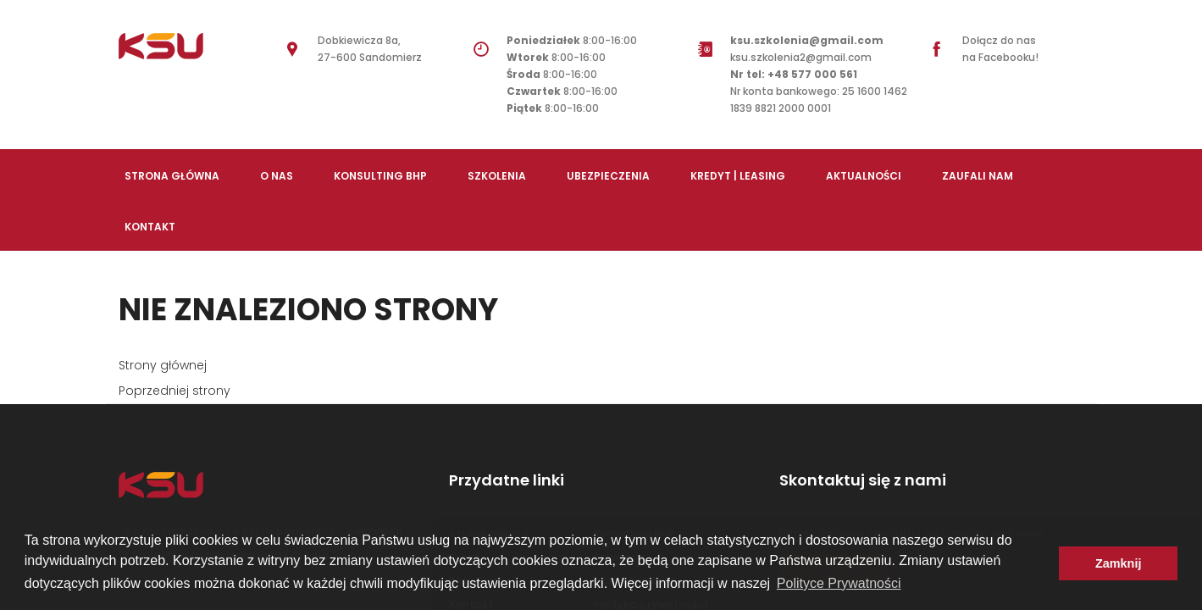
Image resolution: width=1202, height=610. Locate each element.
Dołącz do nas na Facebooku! (1000, 48)
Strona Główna (172, 176)
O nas (276, 176)
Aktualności (863, 176)
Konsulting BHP (380, 176)
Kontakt (150, 226)
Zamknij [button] (1118, 563)
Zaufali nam (977, 176)
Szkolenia (497, 176)
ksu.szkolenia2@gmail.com (806, 57)
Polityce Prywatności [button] (839, 583)
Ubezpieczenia (608, 176)
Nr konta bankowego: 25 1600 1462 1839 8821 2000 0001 (818, 99)
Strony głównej (163, 365)
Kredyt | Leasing (737, 176)
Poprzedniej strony (174, 390)
